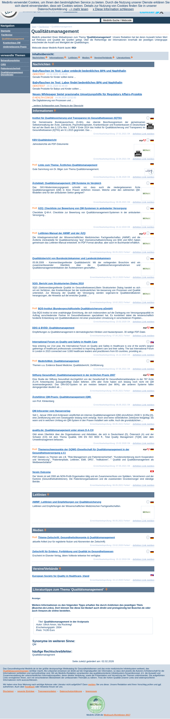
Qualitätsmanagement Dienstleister (12, 73)
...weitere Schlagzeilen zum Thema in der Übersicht (57, 105)
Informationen (57, 57)
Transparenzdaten (47, 691)
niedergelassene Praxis (14, 47)
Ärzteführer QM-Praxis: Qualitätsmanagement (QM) (62, 396)
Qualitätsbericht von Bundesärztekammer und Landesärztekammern (71, 258)
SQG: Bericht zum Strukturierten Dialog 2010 (58, 283)
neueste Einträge (25, 691)
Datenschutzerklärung (71, 691)
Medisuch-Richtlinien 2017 (117, 715)
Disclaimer (8, 691)
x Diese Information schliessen (113, 9)
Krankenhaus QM (11, 43)
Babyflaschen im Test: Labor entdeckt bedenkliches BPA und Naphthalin (79, 70)
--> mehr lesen (78, 9)
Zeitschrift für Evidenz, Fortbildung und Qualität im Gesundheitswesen (72, 551)
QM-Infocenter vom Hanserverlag (51, 410)
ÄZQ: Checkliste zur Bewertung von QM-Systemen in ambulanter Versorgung (82, 208)
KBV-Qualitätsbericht (44, 139)
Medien (87, 57)
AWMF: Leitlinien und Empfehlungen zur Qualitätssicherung (66, 501)
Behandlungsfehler (10, 60)
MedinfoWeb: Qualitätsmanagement (58, 361)
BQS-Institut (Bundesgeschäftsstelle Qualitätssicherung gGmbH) (75, 308)
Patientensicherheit (10, 68)
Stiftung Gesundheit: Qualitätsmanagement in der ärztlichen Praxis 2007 (73, 375)
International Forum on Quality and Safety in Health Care (64, 341)
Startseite (5, 31)
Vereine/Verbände (104, 57)
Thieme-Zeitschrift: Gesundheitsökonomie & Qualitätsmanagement (76, 537)
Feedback (30, 687)
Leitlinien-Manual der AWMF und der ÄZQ (61, 233)
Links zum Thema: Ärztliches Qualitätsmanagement (67, 165)
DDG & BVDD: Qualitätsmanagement (53, 327)
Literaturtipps (125, 57)
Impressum (91, 691)
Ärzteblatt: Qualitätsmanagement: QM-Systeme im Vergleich (66, 183)
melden (92, 684)
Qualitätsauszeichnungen (16, 671)
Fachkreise (6, 35)
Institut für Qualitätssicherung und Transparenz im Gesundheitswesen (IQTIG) (77, 118)
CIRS (3, 64)
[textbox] (79, 20)
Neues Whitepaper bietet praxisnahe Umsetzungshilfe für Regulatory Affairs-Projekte (87, 94)
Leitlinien (74, 57)
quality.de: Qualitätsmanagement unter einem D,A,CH (63, 430)
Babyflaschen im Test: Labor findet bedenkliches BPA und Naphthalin (77, 82)
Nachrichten (39, 57)
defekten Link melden (143, 134)
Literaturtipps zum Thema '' (70, 589)
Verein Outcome (41, 472)
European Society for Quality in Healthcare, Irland (60, 576)
